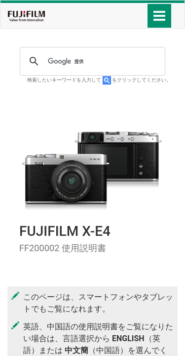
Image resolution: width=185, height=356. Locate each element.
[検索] (91, 61)
